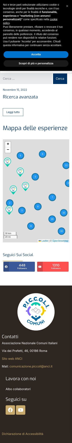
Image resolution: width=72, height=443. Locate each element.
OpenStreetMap (60, 241)
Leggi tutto (13, 112)
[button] (66, 165)
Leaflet (43, 241)
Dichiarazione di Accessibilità (22, 434)
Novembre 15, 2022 (15, 89)
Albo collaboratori (18, 389)
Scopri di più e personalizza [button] (36, 63)
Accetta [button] (36, 54)
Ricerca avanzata (20, 97)
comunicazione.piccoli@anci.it (30, 366)
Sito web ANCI (12, 359)
